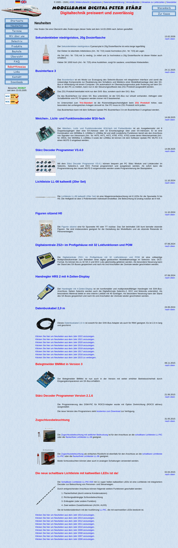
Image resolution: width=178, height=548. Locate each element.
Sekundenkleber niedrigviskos (75, 46)
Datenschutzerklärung (113, 2)
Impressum (96, 2)
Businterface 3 (45, 71)
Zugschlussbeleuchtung (52, 420)
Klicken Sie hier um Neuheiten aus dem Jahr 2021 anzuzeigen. (65, 339)
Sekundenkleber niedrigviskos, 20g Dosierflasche (70, 37)
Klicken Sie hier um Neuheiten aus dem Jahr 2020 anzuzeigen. (65, 342)
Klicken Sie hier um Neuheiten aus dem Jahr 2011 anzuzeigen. (65, 524)
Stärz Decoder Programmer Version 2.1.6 (64, 395)
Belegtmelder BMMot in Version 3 (58, 364)
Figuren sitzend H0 (48, 213)
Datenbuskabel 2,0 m (50, 308)
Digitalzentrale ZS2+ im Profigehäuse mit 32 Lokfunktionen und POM (83, 245)
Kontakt (17, 77)
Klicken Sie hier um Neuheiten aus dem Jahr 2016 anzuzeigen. (65, 354)
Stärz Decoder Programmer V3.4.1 (84, 163)
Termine (17, 31)
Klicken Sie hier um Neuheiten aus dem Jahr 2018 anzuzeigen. (65, 348)
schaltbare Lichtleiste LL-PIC (148, 434)
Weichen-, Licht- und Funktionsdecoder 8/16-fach (70, 118)
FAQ (17, 61)
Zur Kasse (164, 13)
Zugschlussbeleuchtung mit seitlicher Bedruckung (84, 434)
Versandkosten (133, 2)
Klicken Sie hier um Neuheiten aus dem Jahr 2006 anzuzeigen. (65, 539)
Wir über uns (17, 36)
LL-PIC (103, 510)
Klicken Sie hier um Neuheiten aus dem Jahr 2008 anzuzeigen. (65, 533)
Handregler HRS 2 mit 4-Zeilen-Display (62, 276)
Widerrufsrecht (83, 2)
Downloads (17, 82)
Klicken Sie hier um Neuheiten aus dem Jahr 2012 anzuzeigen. (65, 521)
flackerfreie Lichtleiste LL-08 (79, 437)
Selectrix (16, 41)
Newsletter (171, 2)
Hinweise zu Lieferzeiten (153, 2)
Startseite (16, 20)
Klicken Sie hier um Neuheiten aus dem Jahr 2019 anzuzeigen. (65, 345)
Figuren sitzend (69, 227)
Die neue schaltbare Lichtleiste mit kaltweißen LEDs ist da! (76, 473)
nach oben (170, 39)
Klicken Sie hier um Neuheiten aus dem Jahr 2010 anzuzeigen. (65, 527)
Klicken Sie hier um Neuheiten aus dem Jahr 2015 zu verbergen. (65, 357)
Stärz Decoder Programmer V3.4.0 (59, 150)
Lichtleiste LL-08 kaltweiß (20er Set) (60, 181)
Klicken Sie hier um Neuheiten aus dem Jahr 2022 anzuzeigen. (65, 336)
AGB (71, 2)
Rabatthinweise (17, 66)
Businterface (68, 79)
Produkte (16, 46)
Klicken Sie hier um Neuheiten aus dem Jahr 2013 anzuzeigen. (65, 518)
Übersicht (17, 56)
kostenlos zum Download (108, 411)
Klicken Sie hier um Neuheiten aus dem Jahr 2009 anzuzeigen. (65, 530)
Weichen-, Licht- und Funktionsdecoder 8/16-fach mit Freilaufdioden (97, 128)
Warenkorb (164, 8)
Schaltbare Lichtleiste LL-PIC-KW (77, 482)
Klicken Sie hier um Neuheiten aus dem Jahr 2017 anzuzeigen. (65, 351)
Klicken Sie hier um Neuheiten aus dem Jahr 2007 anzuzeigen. (65, 536)
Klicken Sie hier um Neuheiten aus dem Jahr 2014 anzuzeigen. (65, 515)
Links (17, 72)
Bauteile (17, 51)
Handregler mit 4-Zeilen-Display (77, 289)
